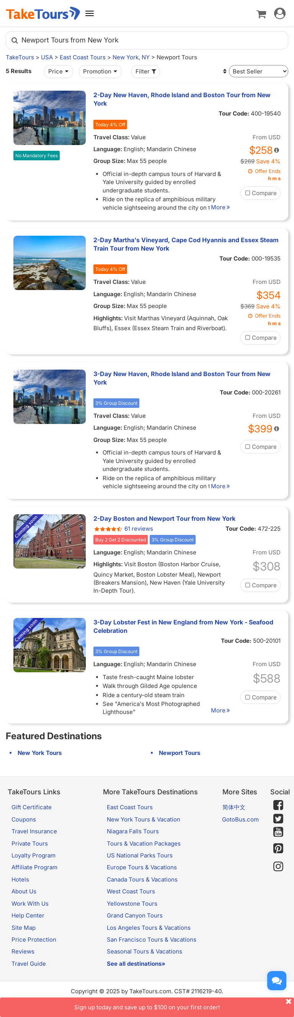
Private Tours (29, 843)
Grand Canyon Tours (135, 915)
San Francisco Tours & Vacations (151, 939)
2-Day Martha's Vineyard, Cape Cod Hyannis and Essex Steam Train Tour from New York (186, 244)
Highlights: (108, 318)
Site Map (23, 927)
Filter (147, 71)
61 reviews (123, 528)
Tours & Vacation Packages (144, 843)
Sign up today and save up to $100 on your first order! (184, 1004)
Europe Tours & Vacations (142, 867)
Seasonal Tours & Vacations (144, 951)
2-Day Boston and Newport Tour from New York (164, 518)
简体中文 (233, 807)
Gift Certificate (31, 807)
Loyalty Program (33, 855)
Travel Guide (28, 963)
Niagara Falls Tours (133, 831)
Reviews (22, 951)
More (221, 207)
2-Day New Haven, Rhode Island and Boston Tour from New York (182, 99)
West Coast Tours (131, 891)
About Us (23, 891)
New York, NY (131, 57)
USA (47, 57)
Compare (260, 193)
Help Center (27, 915)
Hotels (20, 879)
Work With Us (30, 903)
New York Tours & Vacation (143, 819)
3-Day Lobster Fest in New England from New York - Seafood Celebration (183, 626)
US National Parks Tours (140, 855)
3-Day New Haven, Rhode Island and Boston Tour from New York (182, 378)
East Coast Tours (83, 57)
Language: (107, 149)
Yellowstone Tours (132, 903)
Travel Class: (111, 137)
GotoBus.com (240, 819)
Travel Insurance (34, 831)
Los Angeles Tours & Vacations (149, 927)
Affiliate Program (34, 867)
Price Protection (33, 939)
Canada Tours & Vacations (142, 879)
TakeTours (20, 57)
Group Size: (109, 161)
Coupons (23, 819)
